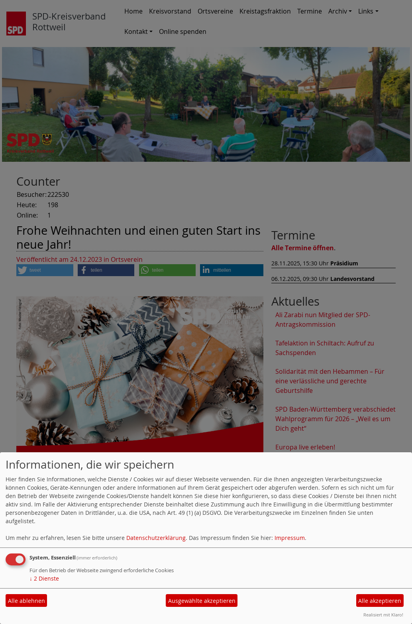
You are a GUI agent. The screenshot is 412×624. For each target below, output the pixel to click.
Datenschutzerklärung (156, 538)
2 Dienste (44, 578)
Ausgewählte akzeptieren (201, 600)
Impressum (290, 538)
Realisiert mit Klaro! (383, 615)
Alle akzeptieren (379, 600)
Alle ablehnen (26, 600)
